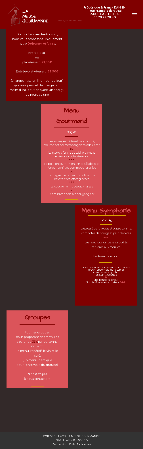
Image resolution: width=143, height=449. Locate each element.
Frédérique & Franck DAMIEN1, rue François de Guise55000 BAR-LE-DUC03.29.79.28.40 (104, 12)
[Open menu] (134, 13)
